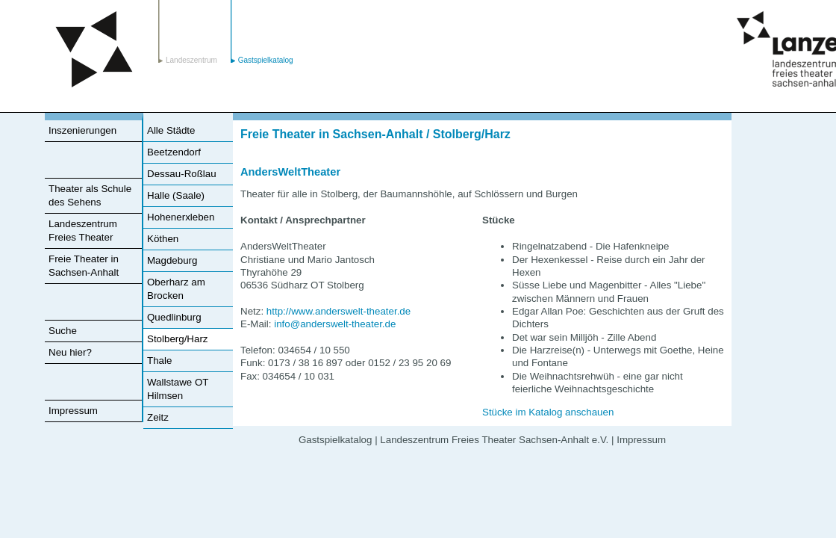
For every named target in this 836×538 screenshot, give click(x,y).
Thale (159, 360)
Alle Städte (171, 130)
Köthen (162, 238)
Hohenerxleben (180, 217)
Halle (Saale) (176, 195)
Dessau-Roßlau (181, 173)
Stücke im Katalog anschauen (548, 412)
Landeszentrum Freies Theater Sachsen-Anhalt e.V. (494, 439)
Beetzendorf (174, 152)
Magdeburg (172, 260)
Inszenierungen (82, 130)
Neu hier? (70, 352)
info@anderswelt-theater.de (335, 324)
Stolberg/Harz (177, 338)
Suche (63, 330)
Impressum (73, 410)
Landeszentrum (94, 49)
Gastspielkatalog (265, 60)
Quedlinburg (174, 317)
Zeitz (158, 417)
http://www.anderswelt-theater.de (338, 311)
